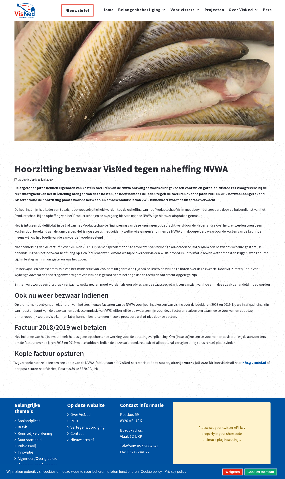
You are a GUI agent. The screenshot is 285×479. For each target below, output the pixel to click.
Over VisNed (80, 414)
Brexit (23, 426)
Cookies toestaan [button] (260, 472)
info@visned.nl (254, 362)
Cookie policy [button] (151, 471)
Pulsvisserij (27, 445)
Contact (77, 433)
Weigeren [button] (233, 472)
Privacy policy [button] (175, 471)
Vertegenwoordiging (87, 427)
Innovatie (25, 452)
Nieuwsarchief (82, 439)
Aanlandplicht (29, 420)
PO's (74, 420)
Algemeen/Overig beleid (37, 458)
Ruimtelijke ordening (35, 433)
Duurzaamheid (30, 439)
